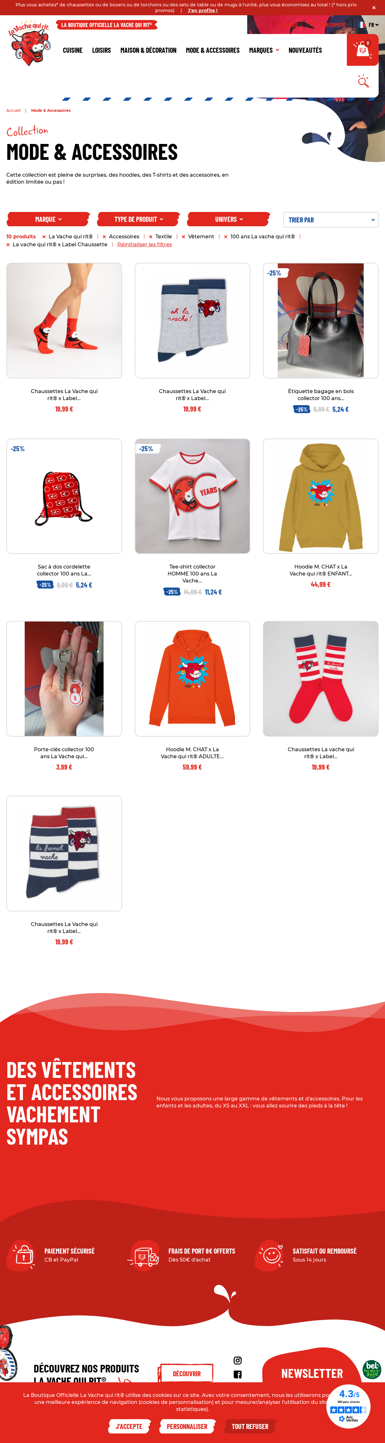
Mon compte (328, 24)
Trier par (332, 219)
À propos (288, 24)
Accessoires (124, 237)
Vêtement (201, 237)
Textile (163, 237)
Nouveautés (305, 49)
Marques (264, 49)
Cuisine (73, 49)
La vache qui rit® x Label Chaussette (60, 245)
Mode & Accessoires (213, 49)
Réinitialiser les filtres (144, 245)
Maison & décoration (148, 49)
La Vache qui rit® (71, 237)
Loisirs (101, 49)
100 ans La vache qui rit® (262, 237)
